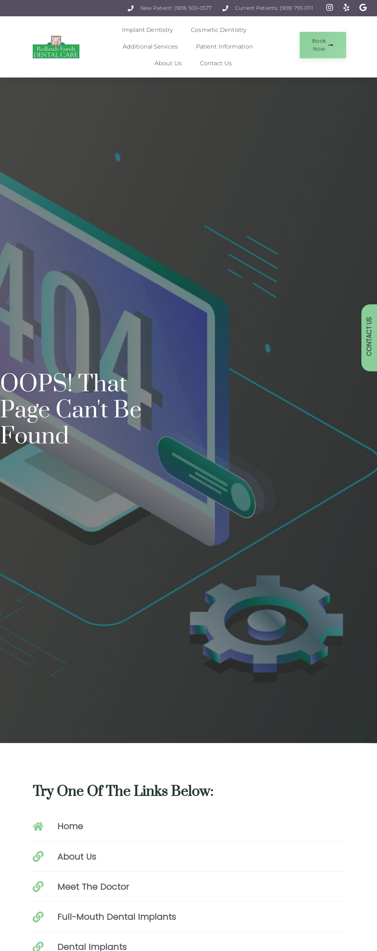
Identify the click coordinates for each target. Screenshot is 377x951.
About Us (170, 63)
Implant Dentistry (149, 30)
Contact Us (216, 63)
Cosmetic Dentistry (220, 30)
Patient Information (226, 46)
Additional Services (152, 46)
